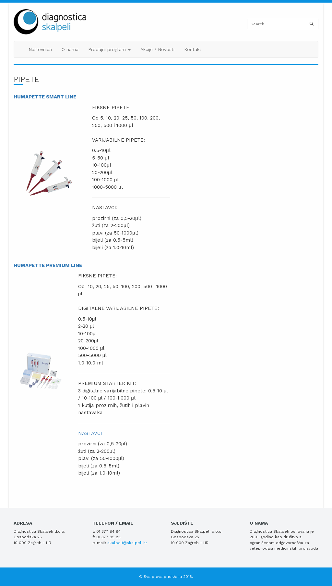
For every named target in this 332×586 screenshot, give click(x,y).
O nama (70, 49)
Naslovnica (40, 49)
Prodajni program (109, 49)
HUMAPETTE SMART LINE (45, 97)
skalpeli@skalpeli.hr (127, 543)
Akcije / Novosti (157, 49)
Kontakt (192, 49)
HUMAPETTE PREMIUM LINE (48, 265)
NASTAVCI (90, 433)
